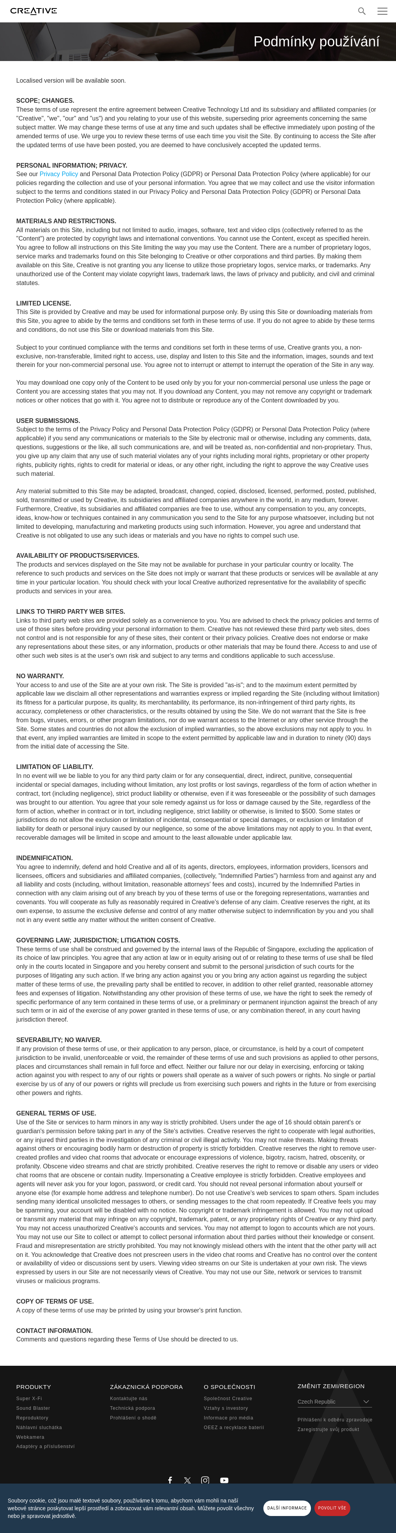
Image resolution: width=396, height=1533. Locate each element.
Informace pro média (228, 1418)
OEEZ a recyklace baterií (234, 1427)
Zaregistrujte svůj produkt (329, 1429)
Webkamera (30, 1437)
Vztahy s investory (226, 1408)
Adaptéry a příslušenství (45, 1446)
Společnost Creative (228, 1398)
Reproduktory (32, 1418)
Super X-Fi (29, 1398)
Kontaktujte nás (129, 1398)
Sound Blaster (33, 1408)
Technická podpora (132, 1408)
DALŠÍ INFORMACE (287, 1508)
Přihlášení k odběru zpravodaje (335, 1420)
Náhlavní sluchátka (39, 1427)
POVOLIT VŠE (332, 1508)
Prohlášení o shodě (133, 1418)
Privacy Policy (58, 174)
